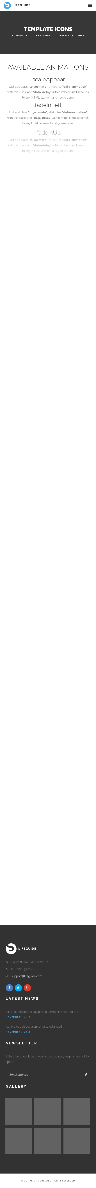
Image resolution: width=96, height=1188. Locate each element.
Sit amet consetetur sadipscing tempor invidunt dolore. (42, 1012)
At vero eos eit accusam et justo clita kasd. (34, 1026)
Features (43, 35)
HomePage (20, 35)
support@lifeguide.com (26, 976)
